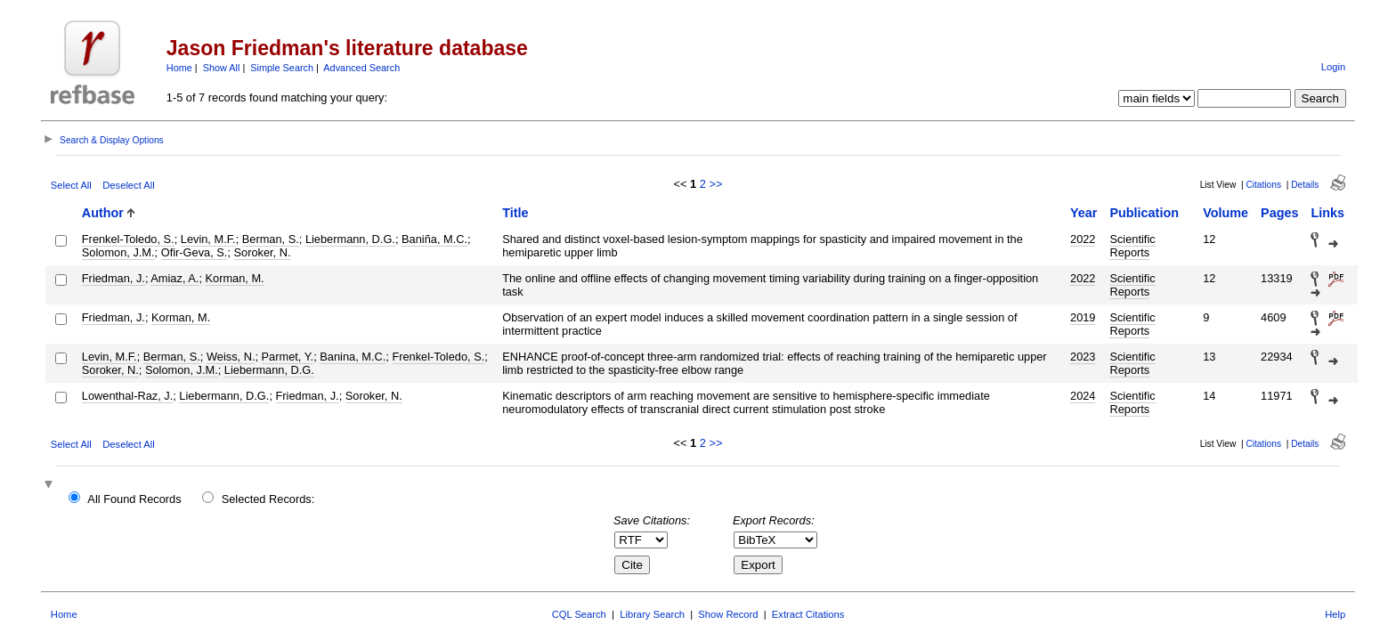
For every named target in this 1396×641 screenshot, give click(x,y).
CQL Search (579, 614)
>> (715, 184)
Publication (1144, 213)
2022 (1082, 239)
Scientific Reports (1132, 245)
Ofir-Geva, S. (194, 252)
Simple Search (281, 67)
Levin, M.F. (208, 239)
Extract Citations (808, 614)
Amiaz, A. (174, 278)
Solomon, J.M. (118, 252)
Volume (1225, 213)
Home (179, 67)
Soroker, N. (262, 252)
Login (1333, 66)
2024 (1082, 395)
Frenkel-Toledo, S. (128, 239)
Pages (1279, 213)
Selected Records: (268, 499)
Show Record (728, 614)
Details (1305, 185)
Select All (71, 185)
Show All (221, 67)
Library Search (652, 614)
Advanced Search (361, 67)
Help (1335, 614)
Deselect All (128, 185)
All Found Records (134, 499)
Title (515, 213)
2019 (1082, 317)
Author (103, 213)
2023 (1082, 356)
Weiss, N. (231, 356)
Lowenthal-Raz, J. (127, 395)
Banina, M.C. (353, 356)
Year (1083, 213)
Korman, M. (235, 278)
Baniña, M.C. (434, 239)
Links (1327, 213)
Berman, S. (270, 239)
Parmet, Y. (288, 356)
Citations (1263, 185)
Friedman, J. (113, 278)
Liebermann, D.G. (350, 239)
